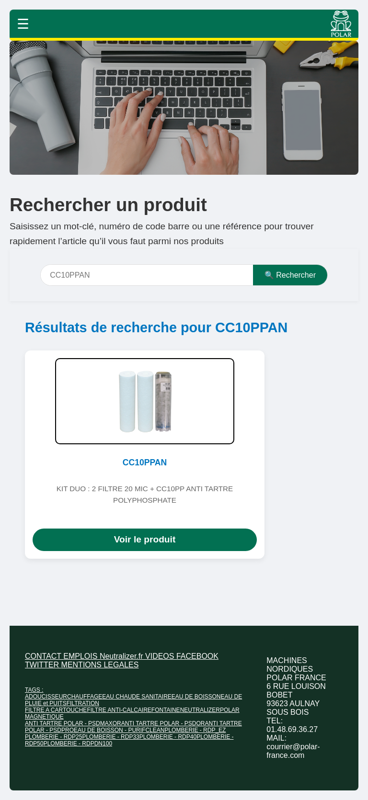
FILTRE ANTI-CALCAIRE (119, 710)
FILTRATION (83, 703)
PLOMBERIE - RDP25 (53, 736)
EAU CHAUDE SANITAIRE (136, 696)
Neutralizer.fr (122, 656)
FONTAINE (165, 710)
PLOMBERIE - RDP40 (167, 736)
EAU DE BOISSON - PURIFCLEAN (119, 730)
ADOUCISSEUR (46, 696)
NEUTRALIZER (200, 710)
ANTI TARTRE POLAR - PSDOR (163, 723)
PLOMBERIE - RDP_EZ (195, 730)
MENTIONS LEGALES (100, 665)
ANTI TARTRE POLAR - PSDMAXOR (73, 723)
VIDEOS (160, 656)
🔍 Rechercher (290, 275)
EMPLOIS (81, 656)
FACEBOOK (197, 656)
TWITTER (43, 665)
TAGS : (34, 690)
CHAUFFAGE (84, 696)
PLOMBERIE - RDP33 (110, 736)
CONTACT (44, 656)
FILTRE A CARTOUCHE (56, 710)
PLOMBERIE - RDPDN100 (78, 743)
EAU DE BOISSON (196, 696)
